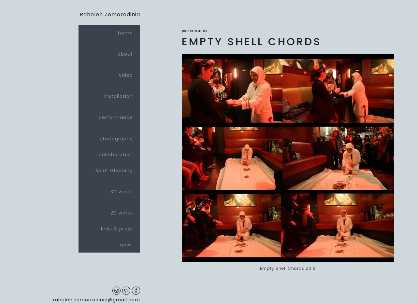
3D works (109, 189)
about (109, 51)
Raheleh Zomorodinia (110, 14)
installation (109, 94)
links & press (117, 229)
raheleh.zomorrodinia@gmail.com (96, 299)
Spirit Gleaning (114, 170)
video (109, 72)
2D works (109, 210)
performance (109, 115)
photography (109, 136)
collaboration (116, 154)
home (125, 33)
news (126, 244)
